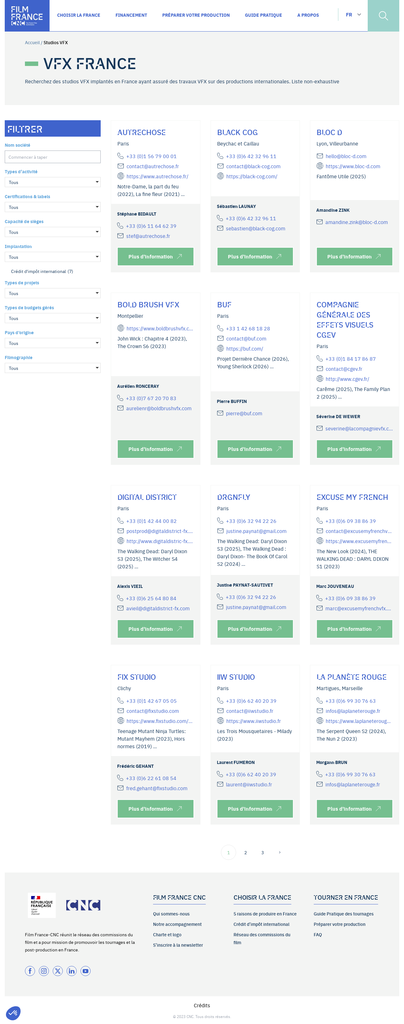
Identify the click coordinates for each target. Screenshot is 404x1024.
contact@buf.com (246, 338)
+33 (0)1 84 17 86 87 (350, 358)
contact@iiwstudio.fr (249, 710)
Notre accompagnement (177, 924)
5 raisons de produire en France (265, 913)
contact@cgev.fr (344, 368)
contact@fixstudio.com (153, 710)
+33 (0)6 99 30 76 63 (350, 700)
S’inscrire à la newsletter (178, 945)
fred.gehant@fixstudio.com (156, 787)
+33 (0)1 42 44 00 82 (151, 520)
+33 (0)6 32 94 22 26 (251, 520)
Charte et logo (167, 934)
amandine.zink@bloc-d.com (356, 221)
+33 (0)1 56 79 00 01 (151, 155)
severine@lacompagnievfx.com (359, 428)
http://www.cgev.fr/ (347, 378)
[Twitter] (58, 971)
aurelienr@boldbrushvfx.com (159, 408)
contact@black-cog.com (253, 166)
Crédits (202, 1005)
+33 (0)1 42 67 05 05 (151, 700)
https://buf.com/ (244, 348)
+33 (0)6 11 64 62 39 (151, 225)
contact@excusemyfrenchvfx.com (359, 530)
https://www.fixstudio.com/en (160, 720)
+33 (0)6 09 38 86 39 (350, 520)
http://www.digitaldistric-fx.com (160, 540)
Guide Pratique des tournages (344, 913)
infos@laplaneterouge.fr (353, 710)
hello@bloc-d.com (346, 155)
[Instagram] (44, 971)
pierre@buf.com (244, 413)
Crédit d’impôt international (261, 924)
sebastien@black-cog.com (255, 228)
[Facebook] (30, 971)
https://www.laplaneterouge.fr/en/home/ (359, 720)
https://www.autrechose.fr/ (157, 176)
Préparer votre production (339, 924)
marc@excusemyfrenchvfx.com (359, 608)
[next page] (279, 852)
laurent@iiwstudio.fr (249, 784)
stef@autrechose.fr (148, 235)
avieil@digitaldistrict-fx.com (158, 608)
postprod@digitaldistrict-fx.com (160, 530)
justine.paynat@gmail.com (256, 530)
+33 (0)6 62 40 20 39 (251, 700)
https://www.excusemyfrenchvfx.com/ (359, 540)
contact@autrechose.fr (153, 166)
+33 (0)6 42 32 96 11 (251, 155)
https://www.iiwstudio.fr (253, 720)
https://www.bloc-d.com (353, 166)
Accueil (32, 42)
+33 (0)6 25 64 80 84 (151, 598)
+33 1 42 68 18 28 (248, 328)
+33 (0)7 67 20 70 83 (151, 397)
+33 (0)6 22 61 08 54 (151, 777)
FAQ (318, 934)
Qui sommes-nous (171, 913)
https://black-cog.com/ (251, 176)
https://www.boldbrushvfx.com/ (160, 328)
